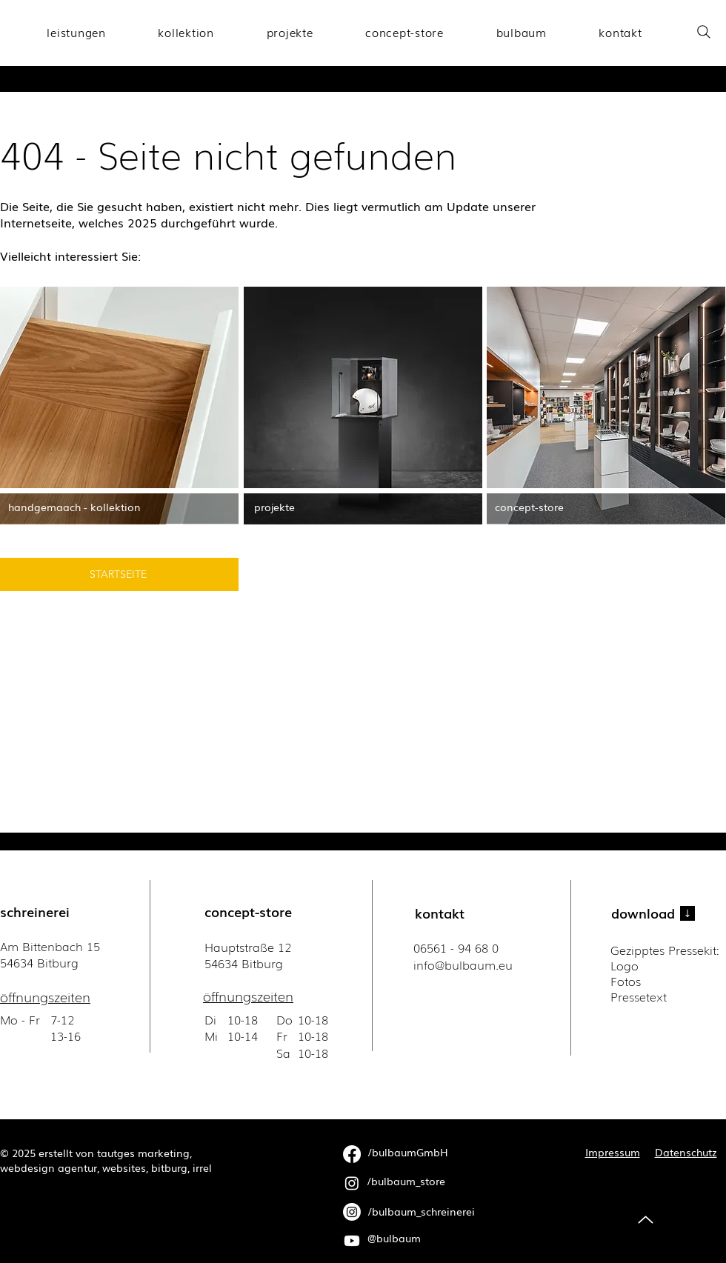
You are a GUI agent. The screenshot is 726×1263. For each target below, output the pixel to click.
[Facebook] (352, 1154)
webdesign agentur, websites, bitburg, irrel (106, 1167)
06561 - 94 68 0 (456, 947)
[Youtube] (352, 1241)
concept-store (248, 911)
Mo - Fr (22, 1019)
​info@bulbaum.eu (463, 964)
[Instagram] (352, 1183)
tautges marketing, (144, 1152)
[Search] (703, 31)
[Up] (645, 1219)
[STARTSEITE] (119, 574)
